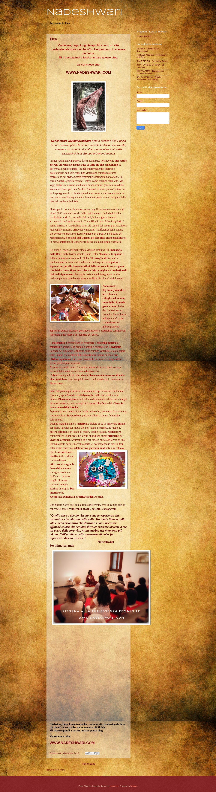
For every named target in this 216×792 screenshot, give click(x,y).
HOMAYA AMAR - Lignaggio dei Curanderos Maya (150, 72)
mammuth (114, 786)
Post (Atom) (60, 770)
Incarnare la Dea (60, 23)
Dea (53, 38)
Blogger (133, 786)
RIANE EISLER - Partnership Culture (152, 61)
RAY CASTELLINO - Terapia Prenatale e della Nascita (148, 78)
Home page (88, 763)
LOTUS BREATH (143, 36)
